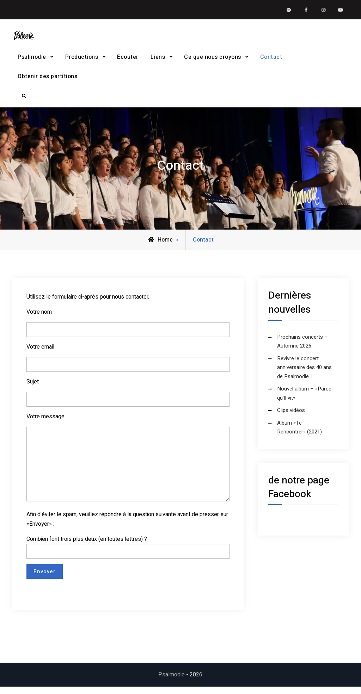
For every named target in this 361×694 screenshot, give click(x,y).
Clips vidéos (291, 417)
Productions (81, 60)
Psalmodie (32, 60)
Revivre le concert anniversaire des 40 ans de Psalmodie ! (304, 374)
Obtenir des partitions (47, 80)
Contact (271, 60)
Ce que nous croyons (212, 60)
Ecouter (128, 60)
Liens (158, 60)
